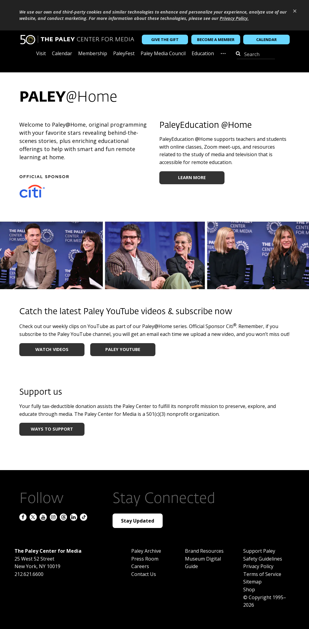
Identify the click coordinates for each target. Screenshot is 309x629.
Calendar (266, 39)
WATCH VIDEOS (51, 349)
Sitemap (252, 581)
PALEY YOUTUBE (122, 349)
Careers (140, 566)
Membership (92, 54)
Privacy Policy (258, 566)
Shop (249, 589)
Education (203, 54)
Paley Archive (146, 551)
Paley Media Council (163, 54)
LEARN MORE (192, 177)
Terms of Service (262, 574)
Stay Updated (137, 520)
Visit (41, 54)
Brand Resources (204, 551)
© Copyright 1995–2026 (264, 601)
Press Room (144, 558)
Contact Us (143, 574)
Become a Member (215, 39)
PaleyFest (124, 54)
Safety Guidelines (262, 558)
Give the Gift (165, 39)
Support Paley (259, 551)
